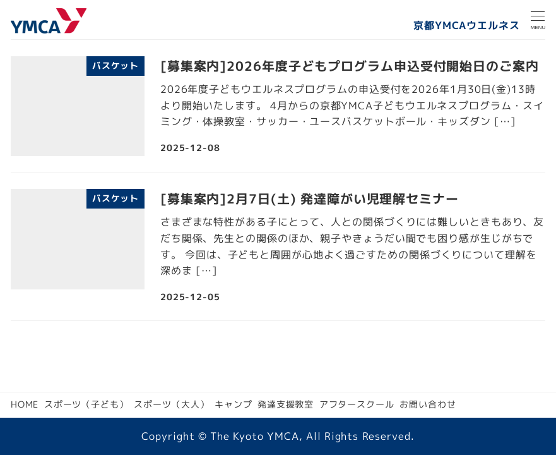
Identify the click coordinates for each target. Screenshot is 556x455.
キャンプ (233, 404)
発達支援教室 (285, 404)
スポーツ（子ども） (86, 404)
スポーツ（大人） (171, 404)
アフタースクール (356, 404)
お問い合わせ (427, 404)
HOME (25, 404)
